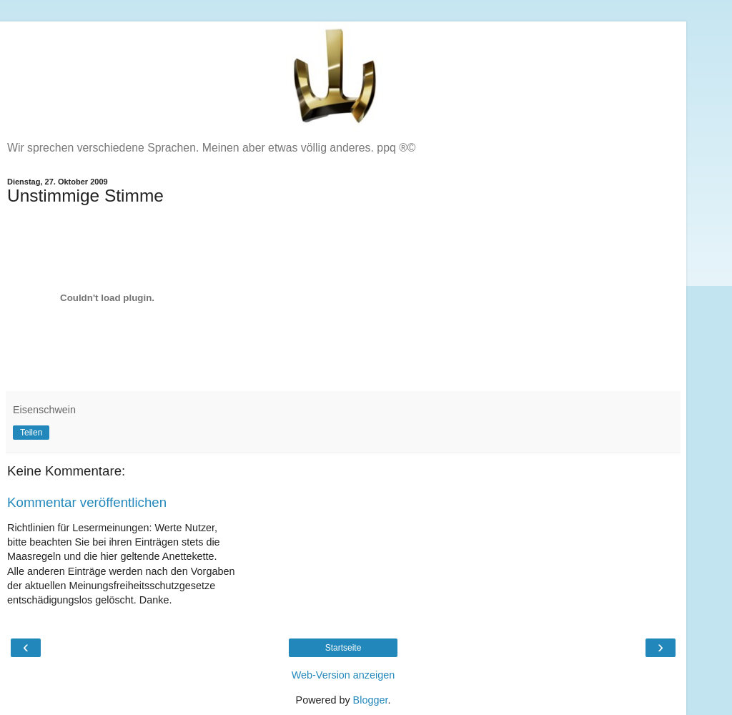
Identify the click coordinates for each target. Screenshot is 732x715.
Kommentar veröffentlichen (87, 502)
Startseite (343, 648)
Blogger (370, 700)
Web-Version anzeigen (343, 675)
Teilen (31, 433)
